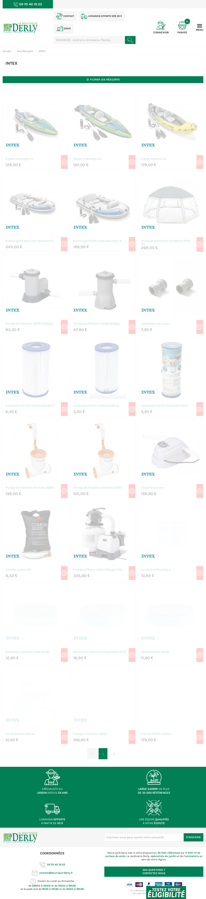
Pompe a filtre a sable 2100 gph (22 (97, 569)
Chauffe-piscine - (153, 487)
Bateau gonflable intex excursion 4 (97, 241)
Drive (63, 28)
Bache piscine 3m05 (155, 652)
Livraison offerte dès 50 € (101, 16)
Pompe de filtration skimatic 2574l (97, 487)
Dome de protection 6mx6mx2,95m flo (165, 242)
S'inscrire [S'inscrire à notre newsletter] (193, 837)
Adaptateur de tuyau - (156, 324)
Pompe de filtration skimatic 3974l (30, 487)
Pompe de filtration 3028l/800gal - (97, 324)
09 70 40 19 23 (52, 864)
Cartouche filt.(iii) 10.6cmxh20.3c (96, 406)
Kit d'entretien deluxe (20, 734)
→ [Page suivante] (113, 753)
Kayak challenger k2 (87, 159)
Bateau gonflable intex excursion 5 (30, 241)
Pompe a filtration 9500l (90, 734)
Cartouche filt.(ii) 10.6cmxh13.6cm (164, 406)
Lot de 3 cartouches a (156, 569)
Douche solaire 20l (18, 569)
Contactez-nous (153, 871)
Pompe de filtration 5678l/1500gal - (30, 324)
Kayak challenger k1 (19, 159)
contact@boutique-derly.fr (52, 872)
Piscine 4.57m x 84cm (156, 734)
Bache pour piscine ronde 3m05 (27, 652)
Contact (65, 16)
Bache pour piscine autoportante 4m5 (99, 652)
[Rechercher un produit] (130, 40)
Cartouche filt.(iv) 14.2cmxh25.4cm (30, 406)
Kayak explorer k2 (153, 159)
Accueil (7, 51)
